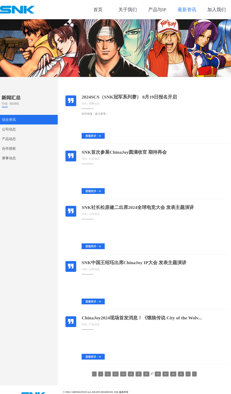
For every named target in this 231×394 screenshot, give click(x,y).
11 (108, 374)
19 (165, 374)
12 (115, 374)
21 (181, 374)
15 (138, 374)
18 (158, 374)
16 (146, 374)
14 (131, 374)
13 (123, 374)
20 (173, 374)
